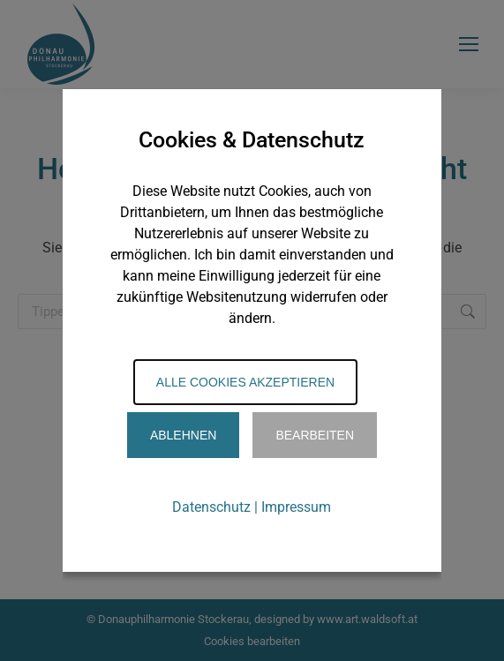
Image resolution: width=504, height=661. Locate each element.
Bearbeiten (314, 435)
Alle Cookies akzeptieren (245, 382)
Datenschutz (211, 507)
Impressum (296, 507)
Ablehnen (183, 435)
